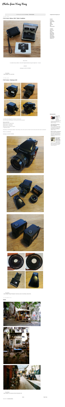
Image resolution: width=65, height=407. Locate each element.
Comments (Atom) (10, 398)
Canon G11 (51, 35)
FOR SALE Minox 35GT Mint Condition (14, 18)
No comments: (7, 73)
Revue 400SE (52, 36)
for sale (11, 74)
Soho (4, 299)
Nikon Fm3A (52, 30)
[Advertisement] (56, 57)
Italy (50, 25)
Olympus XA (52, 38)
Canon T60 (51, 32)
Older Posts (45, 397)
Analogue (7, 74)
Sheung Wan (18, 393)
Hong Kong (11, 393)
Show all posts (31, 14)
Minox (13, 74)
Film (9, 74)
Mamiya (25, 293)
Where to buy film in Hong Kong (56, 131)
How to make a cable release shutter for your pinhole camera (58, 139)
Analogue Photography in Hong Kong (14, 293)
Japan (51, 22)
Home (23, 397)
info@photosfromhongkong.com (55, 14)
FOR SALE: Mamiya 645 (10, 80)
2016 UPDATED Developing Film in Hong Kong (55, 125)
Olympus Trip (52, 34)
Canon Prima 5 (52, 37)
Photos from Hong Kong (14, 4)
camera (20, 293)
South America (52, 26)
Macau (51, 23)
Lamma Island (52, 21)
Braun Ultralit (52, 33)
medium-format (29, 293)
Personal (15, 393)
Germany (51, 24)
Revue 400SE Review (58, 116)
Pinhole (51, 31)
